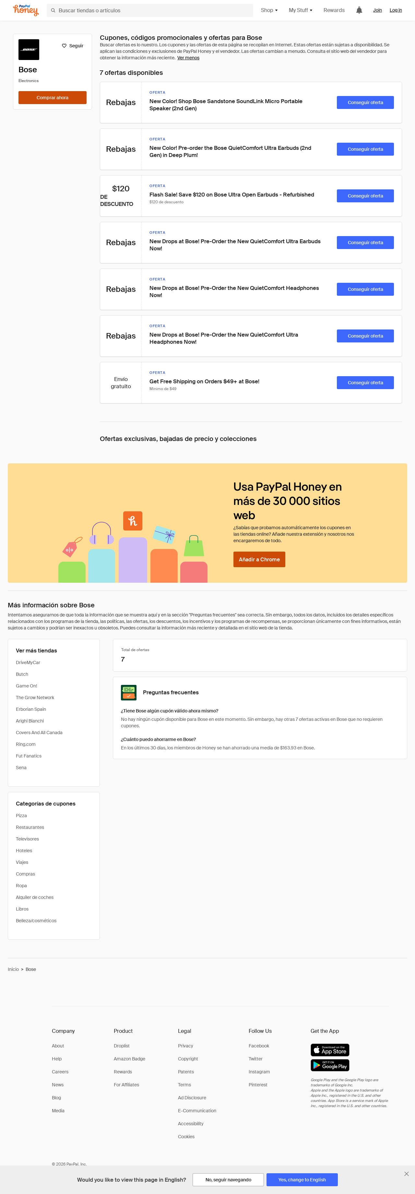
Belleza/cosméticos (36, 921)
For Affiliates (126, 1085)
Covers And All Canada (39, 732)
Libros (22, 909)
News (58, 1085)
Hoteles (24, 851)
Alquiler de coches (34, 897)
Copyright (188, 1059)
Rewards (334, 10)
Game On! (26, 686)
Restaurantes (30, 827)
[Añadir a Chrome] (259, 559)
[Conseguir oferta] (365, 102)
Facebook (259, 1046)
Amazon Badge (129, 1059)
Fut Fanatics (29, 756)
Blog (56, 1098)
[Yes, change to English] (302, 1179)
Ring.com (26, 744)
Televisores (27, 839)
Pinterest (258, 1085)
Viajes (22, 862)
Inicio (13, 969)
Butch (22, 674)
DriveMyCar (28, 662)
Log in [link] (396, 10)
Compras (25, 874)
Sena (21, 767)
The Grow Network (35, 697)
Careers (60, 1072)
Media (58, 1111)
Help (57, 1059)
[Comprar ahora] (52, 97)
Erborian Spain (31, 709)
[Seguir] (72, 45)
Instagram (259, 1072)
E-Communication (197, 1111)
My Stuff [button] (301, 10)
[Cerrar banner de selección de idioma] (406, 1174)
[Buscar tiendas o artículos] (150, 10)
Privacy (185, 1046)
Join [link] (377, 10)
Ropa (21, 886)
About (58, 1046)
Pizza (21, 815)
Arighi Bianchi (30, 721)
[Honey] (26, 10)
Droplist (122, 1046)
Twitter (256, 1059)
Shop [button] (270, 10)
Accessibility (191, 1124)
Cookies (186, 1137)
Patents (186, 1072)
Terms (184, 1085)
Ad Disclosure (192, 1098)
